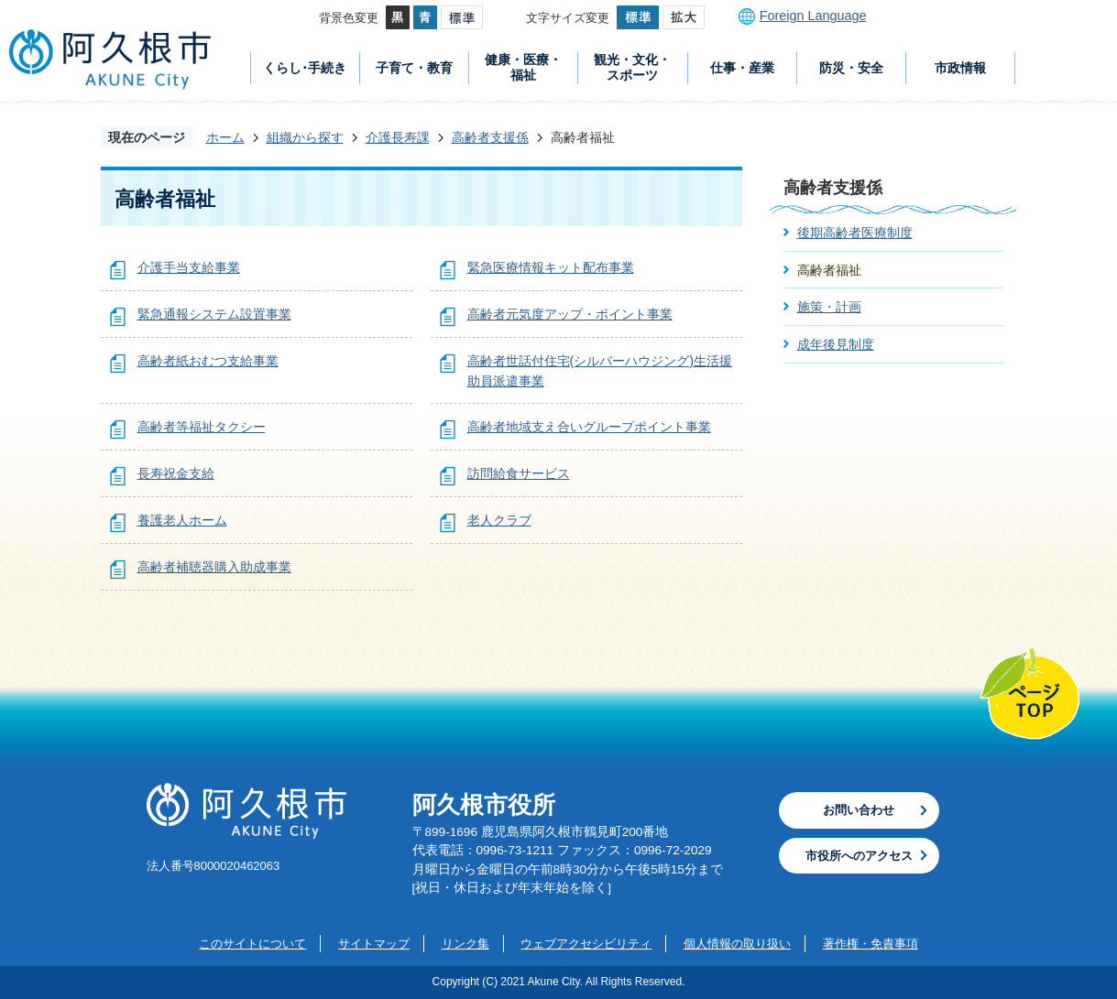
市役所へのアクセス (859, 856)
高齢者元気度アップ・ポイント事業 (570, 314)
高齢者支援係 (490, 137)
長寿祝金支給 (175, 473)
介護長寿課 (398, 137)
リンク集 (465, 943)
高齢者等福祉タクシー (201, 426)
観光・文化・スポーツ (632, 67)
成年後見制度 (835, 344)
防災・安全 (851, 67)
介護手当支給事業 (188, 267)
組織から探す (305, 137)
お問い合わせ (858, 810)
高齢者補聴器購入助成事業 (214, 566)
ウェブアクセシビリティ (586, 943)
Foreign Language (813, 15)
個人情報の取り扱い (737, 943)
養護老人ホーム (182, 520)
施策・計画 (829, 306)
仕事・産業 (742, 67)
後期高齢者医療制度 (855, 232)
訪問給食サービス (518, 473)
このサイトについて (252, 943)
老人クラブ (499, 520)
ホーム (225, 137)
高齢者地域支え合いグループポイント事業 (589, 426)
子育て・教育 (414, 67)
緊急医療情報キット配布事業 (550, 267)
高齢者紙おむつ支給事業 (208, 360)
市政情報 (960, 67)
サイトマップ (374, 943)
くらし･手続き (304, 67)
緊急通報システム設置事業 (214, 314)
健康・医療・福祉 (523, 67)
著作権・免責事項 (870, 943)
